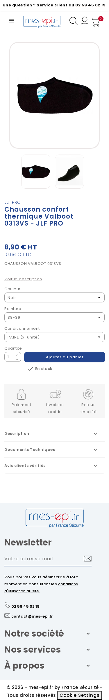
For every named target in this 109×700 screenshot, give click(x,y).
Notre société (34, 633)
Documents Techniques (51, 449)
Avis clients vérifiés (51, 465)
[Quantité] (9, 357)
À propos (24, 665)
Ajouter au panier (65, 357)
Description (51, 433)
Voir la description (23, 279)
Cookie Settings (80, 695)
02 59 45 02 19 (25, 606)
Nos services (32, 649)
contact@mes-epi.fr (32, 616)
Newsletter (28, 542)
